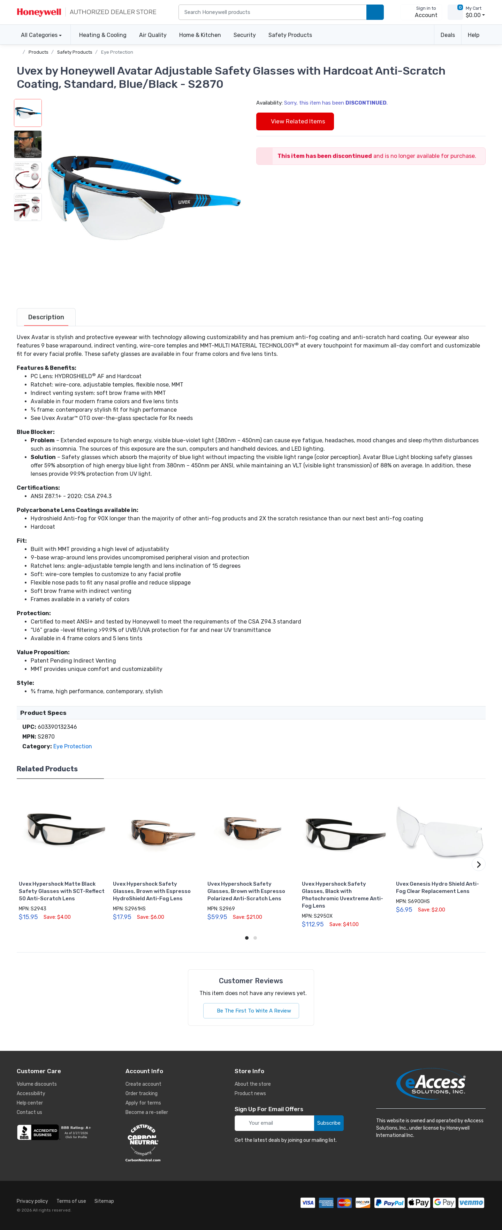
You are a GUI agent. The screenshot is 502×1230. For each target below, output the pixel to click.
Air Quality (153, 35)
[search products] (375, 12)
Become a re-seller (147, 1112)
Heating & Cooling (103, 35)
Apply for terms (143, 1103)
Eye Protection (117, 52)
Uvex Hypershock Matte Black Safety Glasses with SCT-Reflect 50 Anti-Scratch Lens (62, 891)
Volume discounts (37, 1084)
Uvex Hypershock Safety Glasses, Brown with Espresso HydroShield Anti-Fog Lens (152, 891)
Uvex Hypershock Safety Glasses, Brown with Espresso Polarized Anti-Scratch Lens (246, 891)
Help (473, 35)
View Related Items (295, 121)
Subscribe (329, 1123)
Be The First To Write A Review (251, 1011)
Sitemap (104, 1201)
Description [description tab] (46, 317)
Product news (250, 1094)
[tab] (46, 317)
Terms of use (71, 1201)
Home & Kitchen (200, 35)
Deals (448, 35)
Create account (143, 1084)
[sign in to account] (421, 12)
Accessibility (31, 1094)
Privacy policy (32, 1201)
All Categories (37, 35)
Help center (30, 1103)
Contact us (29, 1112)
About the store (253, 1084)
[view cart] (455, 12)
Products (38, 52)
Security (245, 35)
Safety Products (290, 35)
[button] (144, 197)
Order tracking (142, 1094)
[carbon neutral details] (164, 1142)
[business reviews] (55, 1132)
